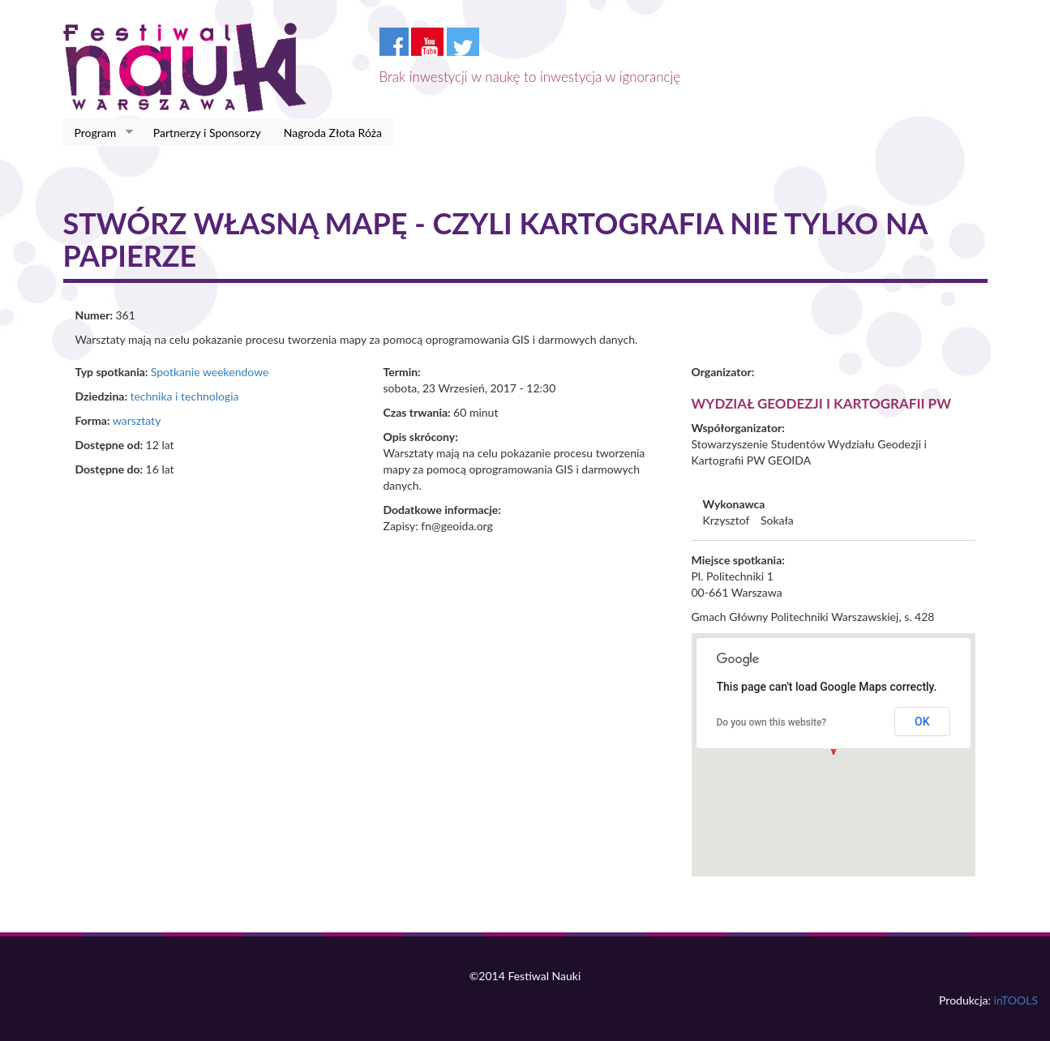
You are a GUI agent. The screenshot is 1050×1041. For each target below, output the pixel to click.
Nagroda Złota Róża (333, 132)
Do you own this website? (772, 722)
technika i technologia (184, 396)
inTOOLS (1016, 1000)
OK (922, 721)
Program (98, 133)
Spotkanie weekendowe (210, 372)
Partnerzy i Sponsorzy (207, 132)
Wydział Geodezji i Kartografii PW (822, 403)
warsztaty (137, 420)
